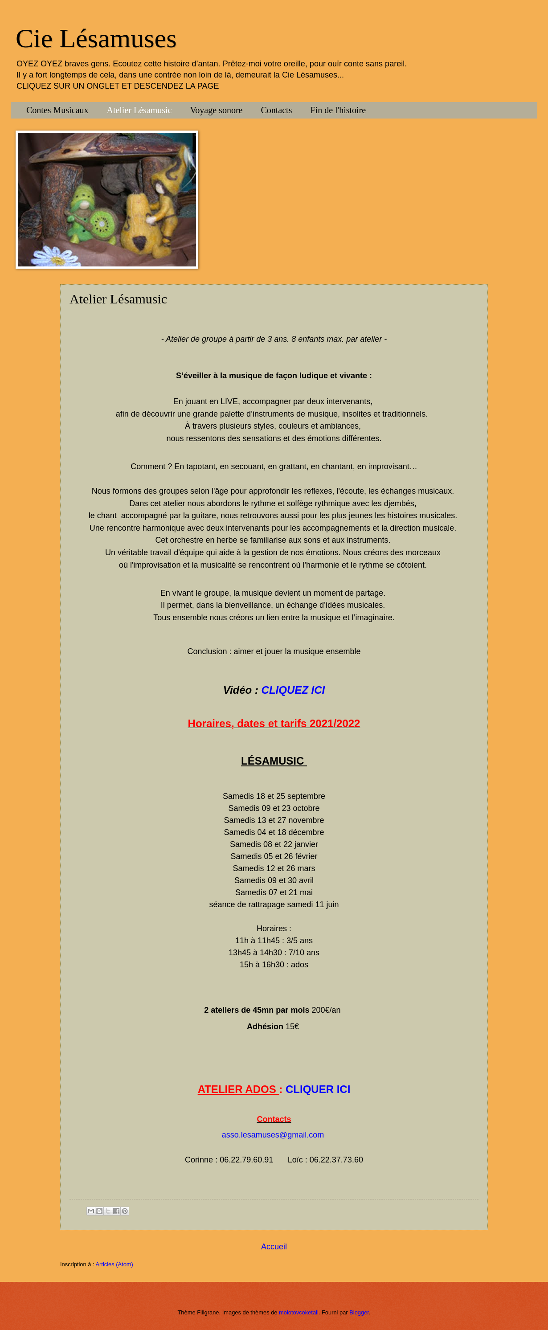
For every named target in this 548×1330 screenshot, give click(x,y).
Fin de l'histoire (338, 110)
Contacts (276, 110)
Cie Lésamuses (96, 38)
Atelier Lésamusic (139, 110)
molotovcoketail (299, 1312)
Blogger (359, 1312)
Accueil (274, 1246)
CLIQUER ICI (318, 1089)
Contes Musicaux (57, 110)
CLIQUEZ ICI (293, 690)
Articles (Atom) (114, 1264)
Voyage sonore (216, 110)
